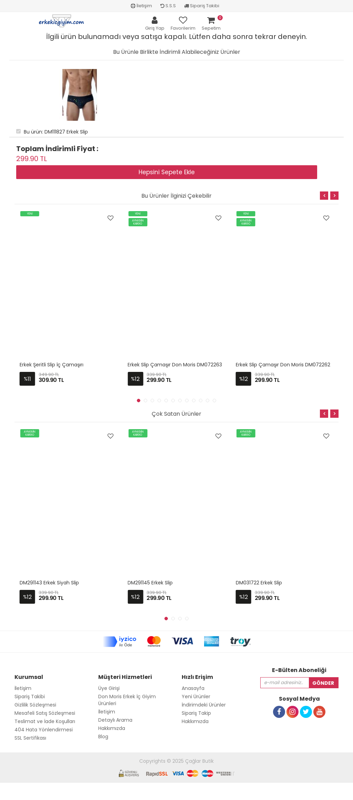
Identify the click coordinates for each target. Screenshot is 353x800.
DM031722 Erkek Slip (259, 582)
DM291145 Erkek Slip (150, 582)
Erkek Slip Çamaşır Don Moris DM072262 (283, 364)
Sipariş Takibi (201, 5)
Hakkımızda (111, 728)
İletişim (141, 5)
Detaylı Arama (115, 720)
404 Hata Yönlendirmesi (43, 729)
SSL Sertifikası (30, 737)
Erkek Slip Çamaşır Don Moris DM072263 (175, 364)
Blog (103, 736)
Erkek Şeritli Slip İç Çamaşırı (51, 364)
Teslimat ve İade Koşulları (44, 721)
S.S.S (168, 5)
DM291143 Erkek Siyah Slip (49, 582)
